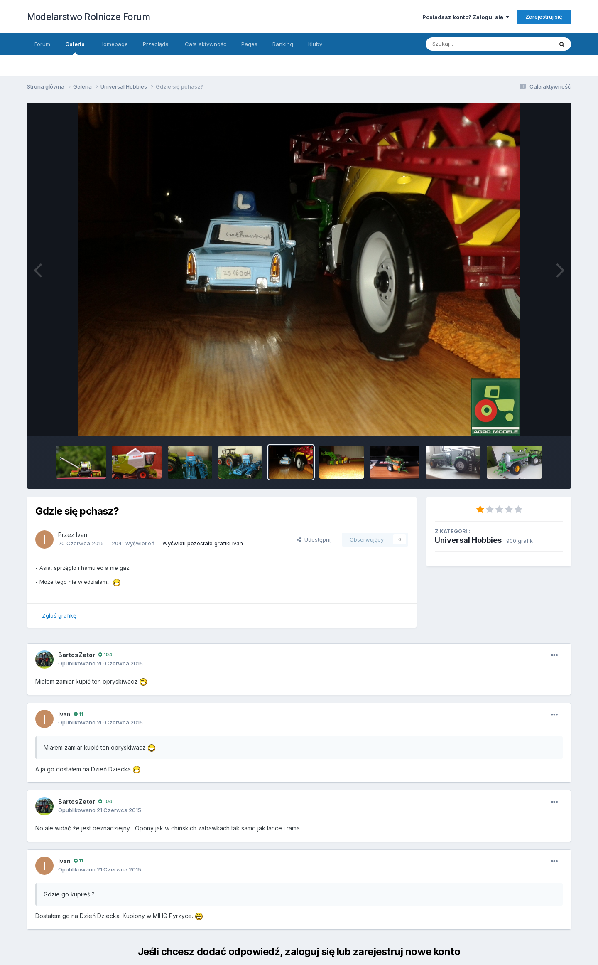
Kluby (315, 44)
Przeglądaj (156, 44)
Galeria (75, 48)
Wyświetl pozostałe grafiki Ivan (202, 543)
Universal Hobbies (468, 540)
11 (78, 714)
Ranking (282, 44)
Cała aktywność (205, 44)
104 (105, 654)
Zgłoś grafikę (59, 615)
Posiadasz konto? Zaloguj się (465, 17)
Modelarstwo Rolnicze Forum (88, 16)
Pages (249, 44)
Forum (42, 44)
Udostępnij (314, 539)
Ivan (81, 534)
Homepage (114, 44)
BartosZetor (76, 654)
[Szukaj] (481, 44)
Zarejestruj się (543, 16)
